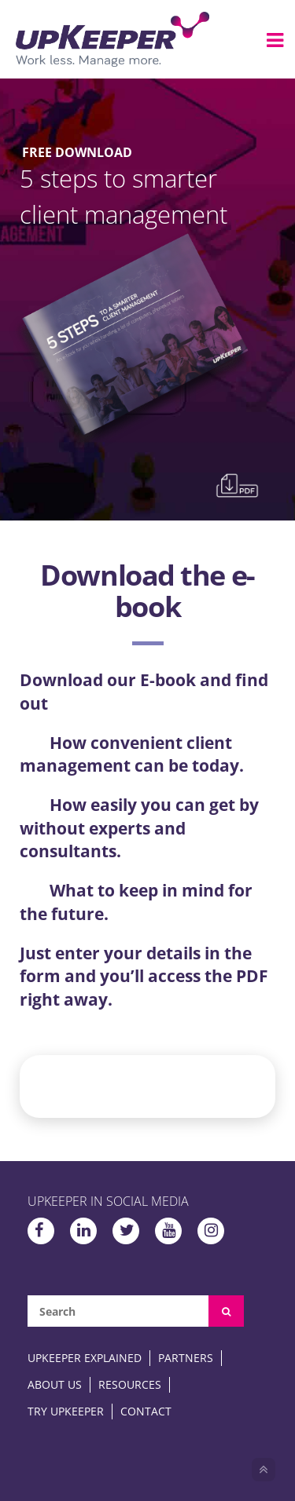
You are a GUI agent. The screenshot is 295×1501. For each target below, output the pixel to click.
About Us (55, 1384)
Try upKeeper (66, 1411)
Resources (129, 1384)
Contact (145, 1411)
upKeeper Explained (85, 1357)
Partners (185, 1357)
